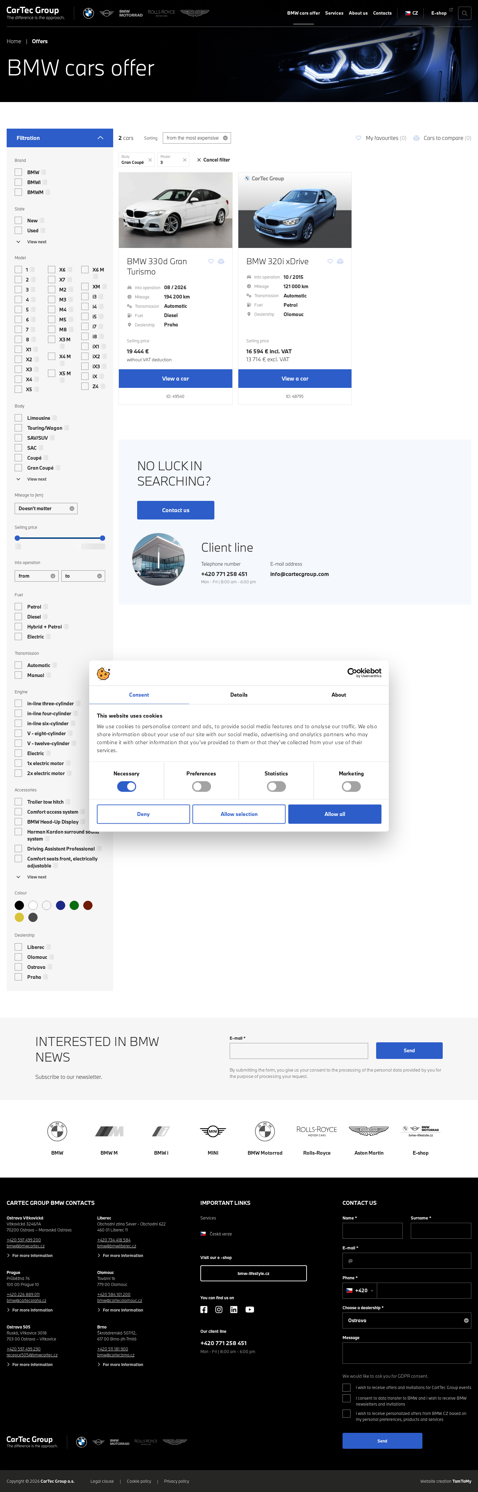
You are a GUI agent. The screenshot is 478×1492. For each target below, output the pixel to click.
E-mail (238, 1038)
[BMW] (88, 13)
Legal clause (102, 1481)
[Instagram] (218, 1310)
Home (14, 41)
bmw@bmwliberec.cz (116, 1245)
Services (334, 13)
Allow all (335, 814)
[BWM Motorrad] (131, 13)
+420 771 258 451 (224, 573)
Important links (225, 1202)
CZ (411, 13)
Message (351, 1337)
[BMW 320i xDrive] (295, 210)
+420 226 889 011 (23, 1294)
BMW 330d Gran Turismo (157, 266)
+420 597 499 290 (24, 1348)
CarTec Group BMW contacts (51, 1202)
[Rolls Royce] (161, 13)
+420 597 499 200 (24, 1239)
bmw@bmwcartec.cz (26, 1245)
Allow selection (239, 814)
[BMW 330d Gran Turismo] (175, 210)
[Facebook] (203, 1310)
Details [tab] (239, 694)
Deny (143, 814)
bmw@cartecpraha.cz (26, 1300)
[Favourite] (211, 261)
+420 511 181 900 (112, 1348)
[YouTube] (249, 1310)
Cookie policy (139, 1481)
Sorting (150, 138)
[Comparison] (221, 261)
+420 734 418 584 (113, 1239)
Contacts (382, 13)
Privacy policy (176, 1481)
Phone (350, 1277)
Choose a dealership (363, 1307)
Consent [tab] (139, 694)
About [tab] (339, 694)
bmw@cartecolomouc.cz (119, 1300)
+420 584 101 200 (113, 1294)
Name (350, 1217)
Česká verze (216, 1233)
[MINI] (107, 13)
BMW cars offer (303, 13)
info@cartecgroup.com (299, 573)
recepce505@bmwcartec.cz (32, 1354)
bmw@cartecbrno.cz (115, 1354)
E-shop (439, 13)
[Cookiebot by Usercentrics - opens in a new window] (352, 673)
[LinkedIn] (233, 1310)
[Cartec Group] (36, 13)
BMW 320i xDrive (277, 261)
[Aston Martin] (194, 13)
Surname (421, 1217)
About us (358, 13)
